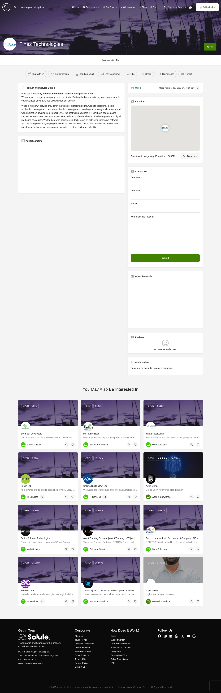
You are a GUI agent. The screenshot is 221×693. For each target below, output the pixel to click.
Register (182, 7)
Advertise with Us (83, 651)
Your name (165, 181)
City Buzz (110, 7)
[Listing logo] (9, 44)
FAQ (112, 663)
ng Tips (117, 651)
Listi (112, 651)
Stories (154, 7)
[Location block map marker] (165, 128)
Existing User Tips (118, 655)
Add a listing (207, 7)
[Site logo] (6, 7)
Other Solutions (82, 655)
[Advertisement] (71, 167)
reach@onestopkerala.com (30, 663)
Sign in (171, 7)
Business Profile (110, 60)
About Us (79, 636)
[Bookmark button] (72, 444)
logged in (148, 368)
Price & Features (82, 647)
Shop (143, 7)
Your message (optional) (165, 233)
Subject (165, 207)
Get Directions (190, 156)
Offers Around (128, 7)
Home (76, 7)
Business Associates (84, 643)
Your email (165, 194)
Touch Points (81, 640)
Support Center (117, 640)
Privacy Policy (81, 663)
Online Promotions (119, 659)
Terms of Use (81, 659)
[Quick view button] (66, 444)
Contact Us (80, 667)
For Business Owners (120, 643)
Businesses (91, 7)
